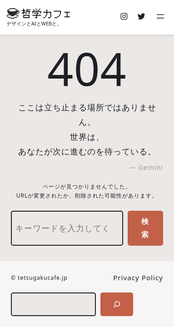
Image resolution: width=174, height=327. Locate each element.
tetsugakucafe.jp (43, 278)
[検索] (116, 304)
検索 (145, 227)
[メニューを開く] (161, 17)
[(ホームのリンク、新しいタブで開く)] (38, 13)
